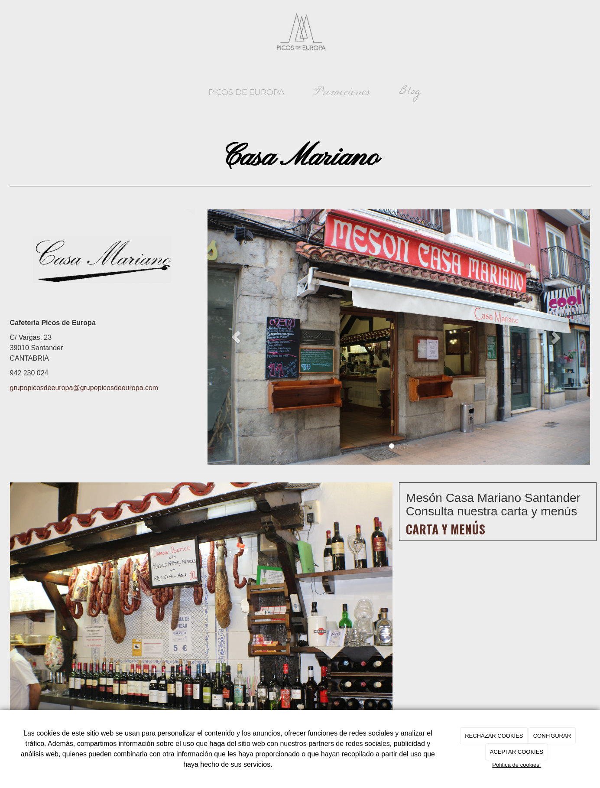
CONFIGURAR (552, 736)
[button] (236, 337)
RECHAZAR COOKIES (494, 736)
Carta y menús (445, 529)
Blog (410, 92)
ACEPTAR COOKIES (516, 752)
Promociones (341, 92)
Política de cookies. (516, 765)
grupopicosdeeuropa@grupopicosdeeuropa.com (84, 387)
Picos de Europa (246, 92)
